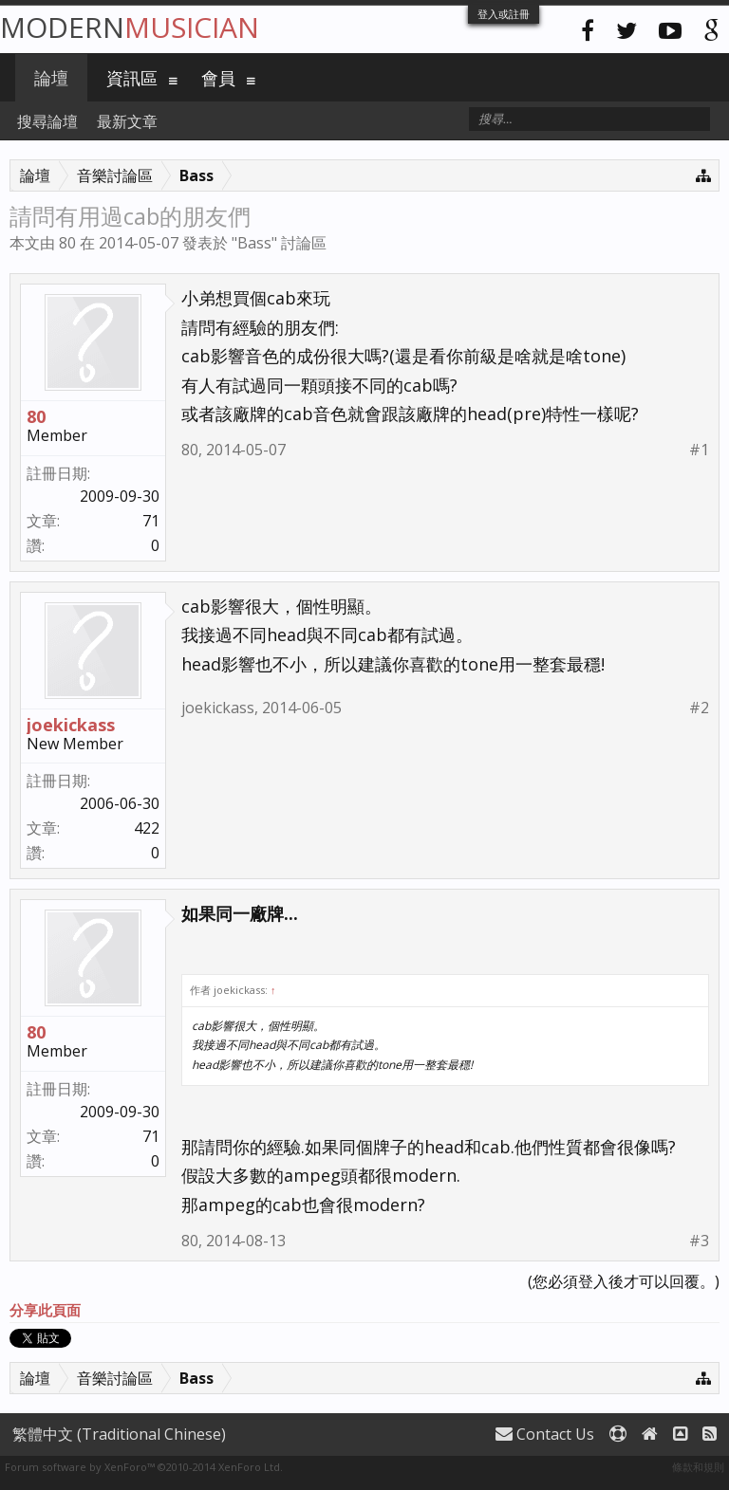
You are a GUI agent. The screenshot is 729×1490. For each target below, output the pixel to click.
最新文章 (127, 121)
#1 (699, 450)
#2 (699, 708)
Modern (129, 27)
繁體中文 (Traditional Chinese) (119, 1434)
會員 (218, 77)
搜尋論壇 (47, 121)
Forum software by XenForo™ (144, 1467)
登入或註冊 (503, 14)
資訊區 (132, 77)
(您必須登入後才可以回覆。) (624, 1281)
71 (150, 520)
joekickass (71, 724)
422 (146, 828)
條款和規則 (698, 1467)
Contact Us (544, 1434)
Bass (254, 242)
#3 (699, 1241)
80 (67, 242)
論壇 (51, 77)
